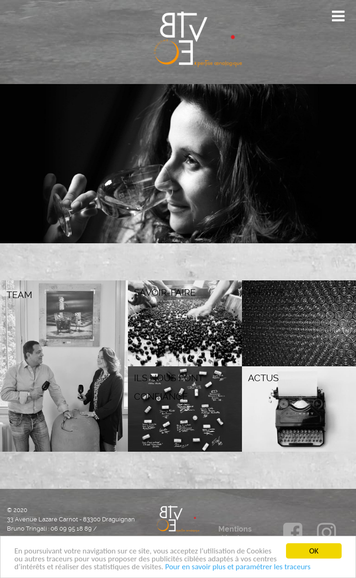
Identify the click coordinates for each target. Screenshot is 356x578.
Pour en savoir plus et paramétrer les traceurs (238, 568)
